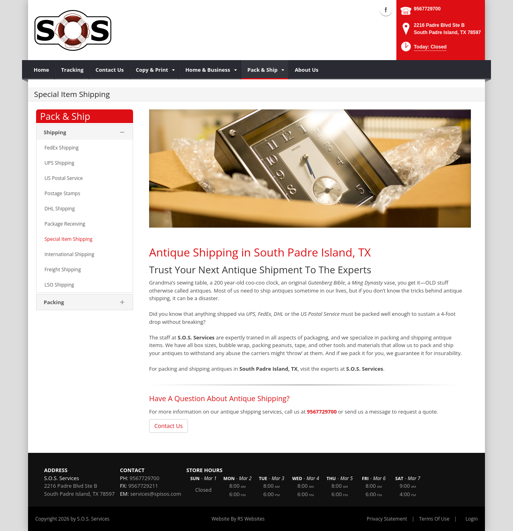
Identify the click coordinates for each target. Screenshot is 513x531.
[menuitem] (41, 69)
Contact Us (168, 426)
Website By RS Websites (238, 518)
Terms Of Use (434, 518)
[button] (423, 49)
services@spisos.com (155, 493)
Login (472, 518)
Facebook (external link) (386, 10)
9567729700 (427, 9)
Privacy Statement (387, 518)
